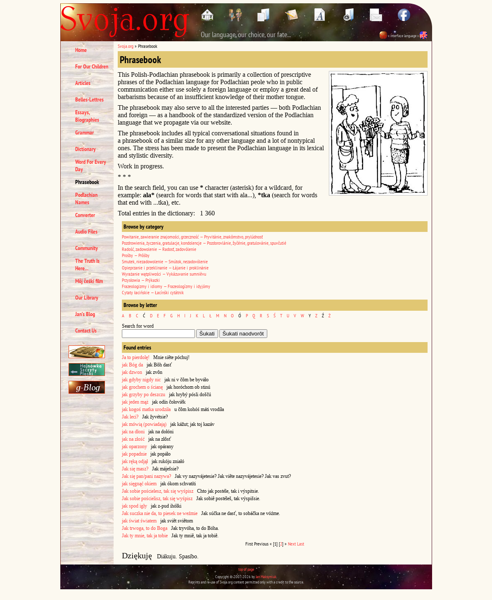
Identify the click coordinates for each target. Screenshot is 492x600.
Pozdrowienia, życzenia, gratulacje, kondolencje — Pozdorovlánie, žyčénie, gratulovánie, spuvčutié (204, 243)
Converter (85, 215)
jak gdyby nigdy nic (141, 380)
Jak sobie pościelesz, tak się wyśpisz (157, 491)
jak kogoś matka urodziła (146, 409)
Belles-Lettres (89, 99)
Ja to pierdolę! (136, 357)
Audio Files (86, 231)
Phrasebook (87, 182)
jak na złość (133, 439)
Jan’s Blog (85, 314)
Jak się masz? (135, 469)
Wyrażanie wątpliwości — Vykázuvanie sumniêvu (164, 274)
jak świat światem (139, 521)
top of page (246, 569)
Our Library (86, 297)
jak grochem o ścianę (142, 387)
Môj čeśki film (89, 281)
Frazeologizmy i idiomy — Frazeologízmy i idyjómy (166, 286)
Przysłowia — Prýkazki (141, 280)
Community (86, 248)
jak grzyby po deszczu (143, 394)
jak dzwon (132, 372)
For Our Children (91, 66)
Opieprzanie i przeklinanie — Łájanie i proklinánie (165, 268)
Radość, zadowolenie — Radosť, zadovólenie (159, 249)
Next (292, 544)
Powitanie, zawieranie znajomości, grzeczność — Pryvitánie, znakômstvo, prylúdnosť (192, 237)
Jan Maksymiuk (266, 576)
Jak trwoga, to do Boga (144, 528)
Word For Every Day (90, 165)
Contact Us (86, 330)
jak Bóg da (132, 365)
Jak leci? (130, 417)
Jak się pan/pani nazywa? (146, 476)
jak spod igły (134, 506)
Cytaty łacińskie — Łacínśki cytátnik (153, 292)
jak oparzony (134, 446)
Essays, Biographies (87, 116)
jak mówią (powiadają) (144, 424)
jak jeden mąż (135, 402)
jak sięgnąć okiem (139, 484)
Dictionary (85, 149)
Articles (82, 83)
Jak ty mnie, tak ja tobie (145, 536)
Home (81, 50)
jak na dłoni (133, 432)
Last (300, 544)
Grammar (84, 132)
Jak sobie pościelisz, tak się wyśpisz (157, 498)
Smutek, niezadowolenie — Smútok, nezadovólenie (165, 261)
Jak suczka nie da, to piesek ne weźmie (159, 513)
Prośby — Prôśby (136, 255)
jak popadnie (134, 454)
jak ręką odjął (135, 461)
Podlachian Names (86, 198)
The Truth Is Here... (87, 264)
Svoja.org (125, 46)
